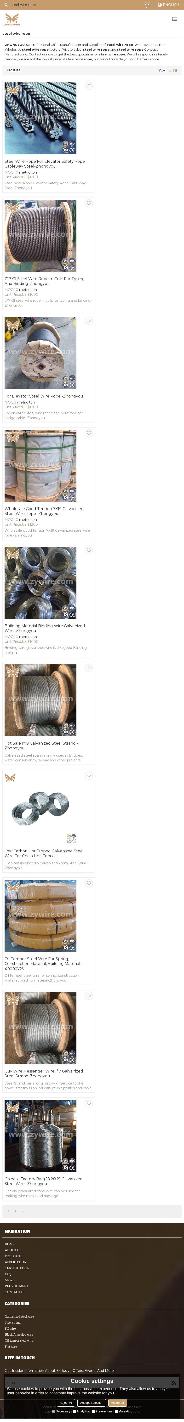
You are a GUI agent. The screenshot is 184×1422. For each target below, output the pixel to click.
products (13, 1259)
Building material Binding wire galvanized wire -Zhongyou (45, 629)
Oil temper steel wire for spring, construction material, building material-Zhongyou (43, 966)
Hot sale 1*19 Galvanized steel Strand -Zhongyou (42, 747)
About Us (13, 1253)
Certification (17, 1271)
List (169, 70)
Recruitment (17, 1289)
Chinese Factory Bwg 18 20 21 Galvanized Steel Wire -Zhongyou (44, 1184)
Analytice (81, 1411)
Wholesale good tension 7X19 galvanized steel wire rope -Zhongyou (45, 512)
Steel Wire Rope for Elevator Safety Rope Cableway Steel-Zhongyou (45, 164)
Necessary (61, 1411)
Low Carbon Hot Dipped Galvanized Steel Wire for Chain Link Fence (44, 855)
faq (8, 1277)
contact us (15, 1295)
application (15, 1265)
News (9, 1283)
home (10, 1247)
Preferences (102, 1411)
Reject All (65, 1402)
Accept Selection (91, 1402)
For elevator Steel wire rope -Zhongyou (44, 397)
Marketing (123, 1411)
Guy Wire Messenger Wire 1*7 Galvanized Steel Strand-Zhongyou (44, 1076)
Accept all (117, 1402)
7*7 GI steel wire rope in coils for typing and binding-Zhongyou (45, 281)
